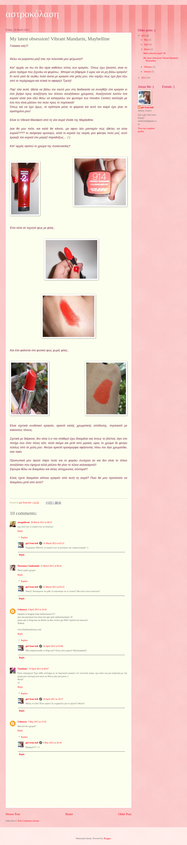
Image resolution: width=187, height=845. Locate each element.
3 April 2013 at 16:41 (37, 609)
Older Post (124, 814)
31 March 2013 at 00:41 (51, 566)
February (148, 67)
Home (69, 814)
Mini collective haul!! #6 (154, 53)
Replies (24, 537)
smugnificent (24, 522)
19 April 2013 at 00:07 (39, 669)
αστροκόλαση (32, 14)
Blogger (107, 838)
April (146, 44)
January (147, 71)
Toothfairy (23, 669)
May (146, 40)
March (147, 49)
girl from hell (32, 543)
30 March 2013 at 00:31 (41, 522)
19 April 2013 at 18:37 (53, 699)
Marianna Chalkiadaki (28, 566)
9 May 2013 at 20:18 (52, 743)
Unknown (22, 609)
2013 (143, 36)
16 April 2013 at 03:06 (53, 646)
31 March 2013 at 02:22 (53, 587)
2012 (143, 78)
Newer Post (13, 814)
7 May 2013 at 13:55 (37, 722)
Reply (20, 531)
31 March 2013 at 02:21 (53, 543)
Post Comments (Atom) (28, 821)
